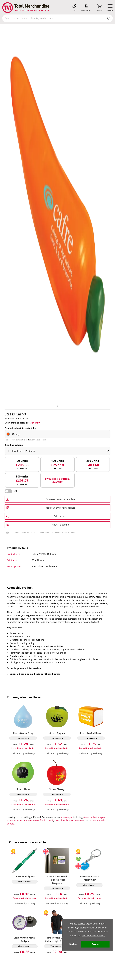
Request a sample (60, 524)
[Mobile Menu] (110, 8)
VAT (15, 491)
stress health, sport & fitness (69, 820)
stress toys (66, 817)
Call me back (60, 516)
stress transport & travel (19, 820)
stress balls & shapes (94, 817)
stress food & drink (43, 820)
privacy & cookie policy (93, 935)
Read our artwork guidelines (60, 507)
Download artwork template (60, 499)
